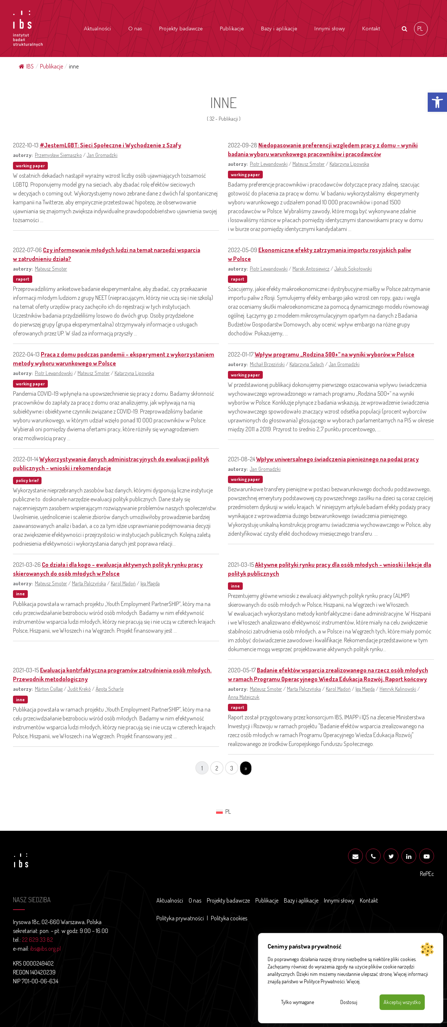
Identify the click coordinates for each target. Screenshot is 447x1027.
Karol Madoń (123, 583)
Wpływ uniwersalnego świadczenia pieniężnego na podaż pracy (337, 459)
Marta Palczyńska (89, 583)
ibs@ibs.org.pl (45, 948)
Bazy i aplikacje (279, 28)
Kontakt (371, 28)
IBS (26, 66)
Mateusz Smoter (308, 163)
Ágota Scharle (109, 688)
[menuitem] (421, 29)
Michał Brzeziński (267, 364)
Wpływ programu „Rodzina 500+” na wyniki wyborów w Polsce (334, 354)
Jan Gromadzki (102, 154)
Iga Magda (150, 583)
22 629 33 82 (37, 939)
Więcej (353, 981)
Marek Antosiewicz (311, 268)
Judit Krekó (79, 688)
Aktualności (97, 28)
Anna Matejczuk (243, 696)
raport (22, 279)
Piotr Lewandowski (269, 163)
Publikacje (232, 28)
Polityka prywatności (180, 918)
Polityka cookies (229, 918)
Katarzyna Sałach (306, 364)
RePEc (427, 873)
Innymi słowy (329, 28)
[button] (437, 102)
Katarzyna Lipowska (349, 163)
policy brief (27, 480)
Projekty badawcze (181, 28)
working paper (30, 165)
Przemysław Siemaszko (58, 154)
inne (20, 593)
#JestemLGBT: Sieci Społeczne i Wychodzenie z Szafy (110, 145)
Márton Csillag (49, 688)
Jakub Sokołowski (353, 268)
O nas (135, 28)
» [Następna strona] (246, 768)
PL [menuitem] (420, 28)
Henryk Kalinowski (398, 688)
